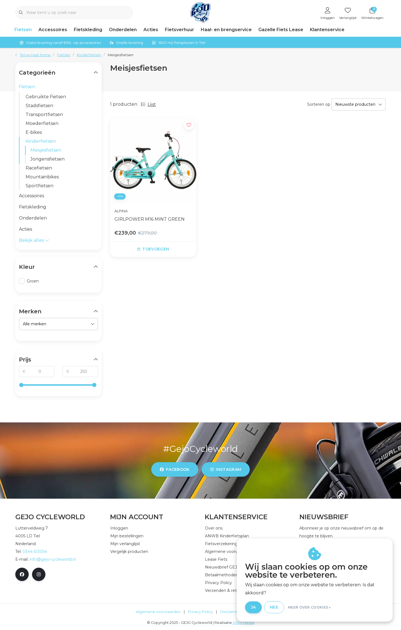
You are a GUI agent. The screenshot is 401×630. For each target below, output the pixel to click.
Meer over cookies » (309, 607)
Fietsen (23, 29)
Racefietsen (39, 168)
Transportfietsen (44, 114)
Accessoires (52, 29)
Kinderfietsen (41, 141)
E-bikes (34, 132)
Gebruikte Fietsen (46, 96)
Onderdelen (123, 29)
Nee (274, 607)
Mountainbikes (42, 176)
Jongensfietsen (47, 159)
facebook (175, 469)
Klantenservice (327, 29)
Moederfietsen (42, 123)
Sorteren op (318, 104)
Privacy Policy (200, 612)
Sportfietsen (39, 185)
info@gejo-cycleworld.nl (53, 559)
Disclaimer (229, 612)
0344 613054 (35, 551)
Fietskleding (88, 29)
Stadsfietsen (39, 105)
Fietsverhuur (179, 29)
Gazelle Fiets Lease (280, 29)
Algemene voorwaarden (158, 612)
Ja (253, 607)
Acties (150, 29)
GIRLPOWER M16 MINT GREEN (149, 219)
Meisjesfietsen (120, 55)
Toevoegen (153, 249)
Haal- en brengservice (226, 29)
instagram (225, 469)
